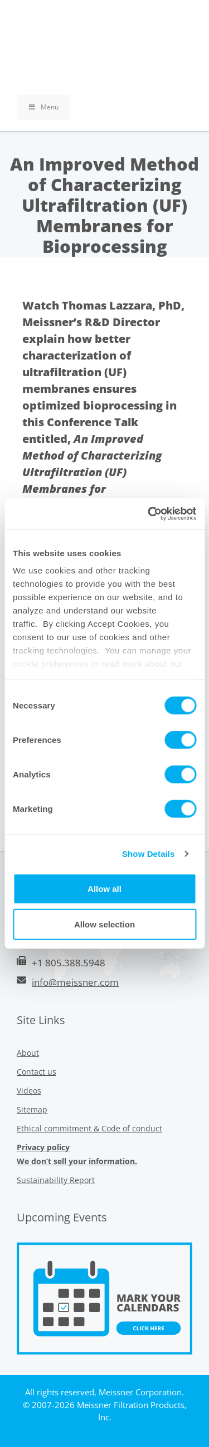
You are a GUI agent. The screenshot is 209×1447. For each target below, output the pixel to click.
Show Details (148, 854)
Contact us (36, 1071)
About (28, 1052)
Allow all (104, 888)
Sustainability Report (56, 1180)
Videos (29, 1090)
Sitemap (32, 1109)
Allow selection (104, 924)
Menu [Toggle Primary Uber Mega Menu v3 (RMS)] (43, 107)
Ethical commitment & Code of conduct (89, 1128)
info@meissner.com (75, 982)
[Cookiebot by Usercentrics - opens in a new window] (148, 514)
